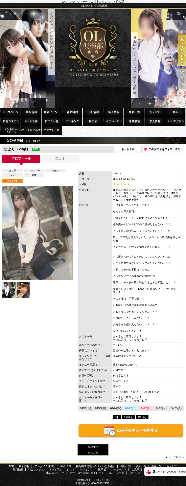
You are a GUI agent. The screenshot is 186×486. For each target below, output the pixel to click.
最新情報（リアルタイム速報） (31, 112)
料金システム (10, 121)
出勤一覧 (93, 112)
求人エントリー (10, 130)
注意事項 (134, 121)
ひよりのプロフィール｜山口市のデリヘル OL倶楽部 (93, 55)
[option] (37, 233)
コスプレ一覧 (52, 130)
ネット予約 (31, 121)
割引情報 (52, 112)
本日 (117, 417)
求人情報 (154, 121)
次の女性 (93, 452)
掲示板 (93, 121)
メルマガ (175, 121)
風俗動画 (175, 112)
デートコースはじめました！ (31, 130)
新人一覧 (113, 112)
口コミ (52, 121)
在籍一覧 (134, 112)
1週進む (128, 417)
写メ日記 (154, 112)
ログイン (134, 472)
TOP (10, 112)
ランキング (72, 121)
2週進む (142, 417)
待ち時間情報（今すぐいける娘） (72, 112)
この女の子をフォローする (164, 149)
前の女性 (93, 446)
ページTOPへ (176, 457)
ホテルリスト (113, 121)
